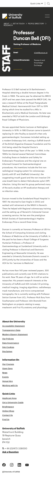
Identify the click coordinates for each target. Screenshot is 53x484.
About (6, 23)
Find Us (5, 420)
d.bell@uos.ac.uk (40, 53)
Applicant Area (9, 398)
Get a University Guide (12, 403)
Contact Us (7, 415)
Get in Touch (19, 23)
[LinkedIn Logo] (19, 464)
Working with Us (10, 386)
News (4, 373)
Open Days (7, 369)
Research (8, 25)
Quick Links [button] (35, 3)
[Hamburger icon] (47, 16)
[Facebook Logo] (4, 464)
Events (5, 377)
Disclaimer (7, 352)
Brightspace (8, 407)
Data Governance (10, 343)
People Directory (36, 23)
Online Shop (8, 411)
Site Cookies (8, 347)
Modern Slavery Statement (15, 335)
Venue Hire (7, 381)
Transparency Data (11, 330)
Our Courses (8, 364)
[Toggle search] (48, 3)
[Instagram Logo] (11, 464)
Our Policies (8, 339)
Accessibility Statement (13, 326)
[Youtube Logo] (27, 464)
